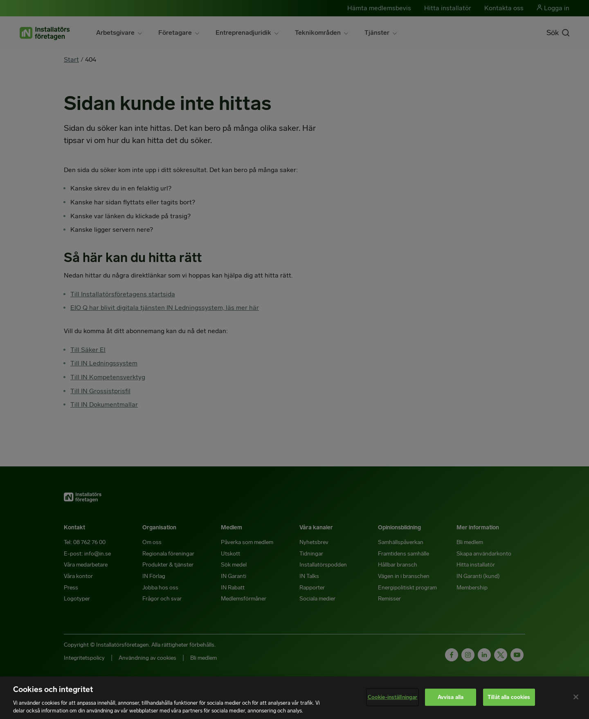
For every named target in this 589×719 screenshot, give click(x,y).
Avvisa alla (450, 697)
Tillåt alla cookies (509, 697)
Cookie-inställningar (393, 697)
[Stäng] (576, 697)
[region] (294, 697)
